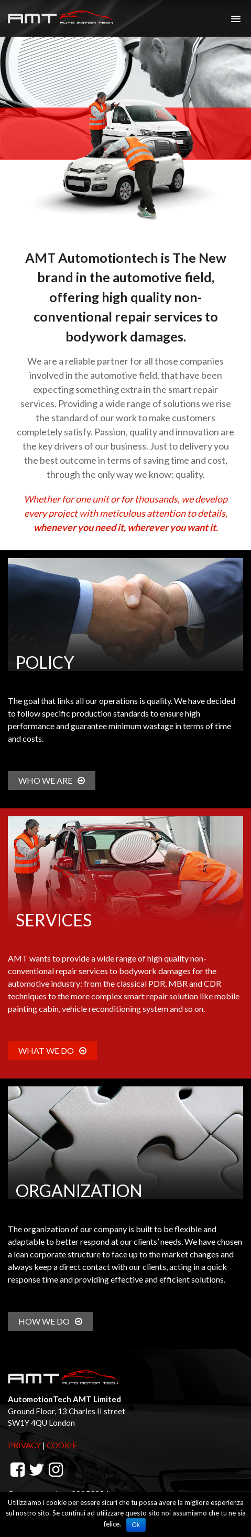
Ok (136, 1525)
